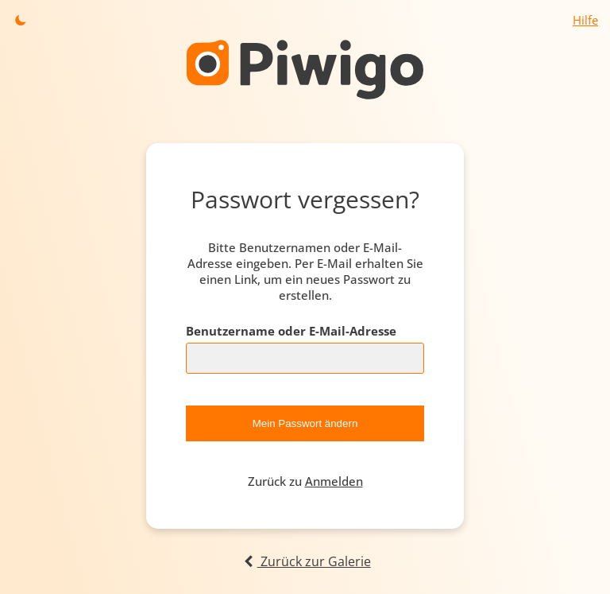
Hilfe (585, 20)
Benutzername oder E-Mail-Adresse (291, 331)
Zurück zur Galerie (304, 561)
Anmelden (334, 481)
